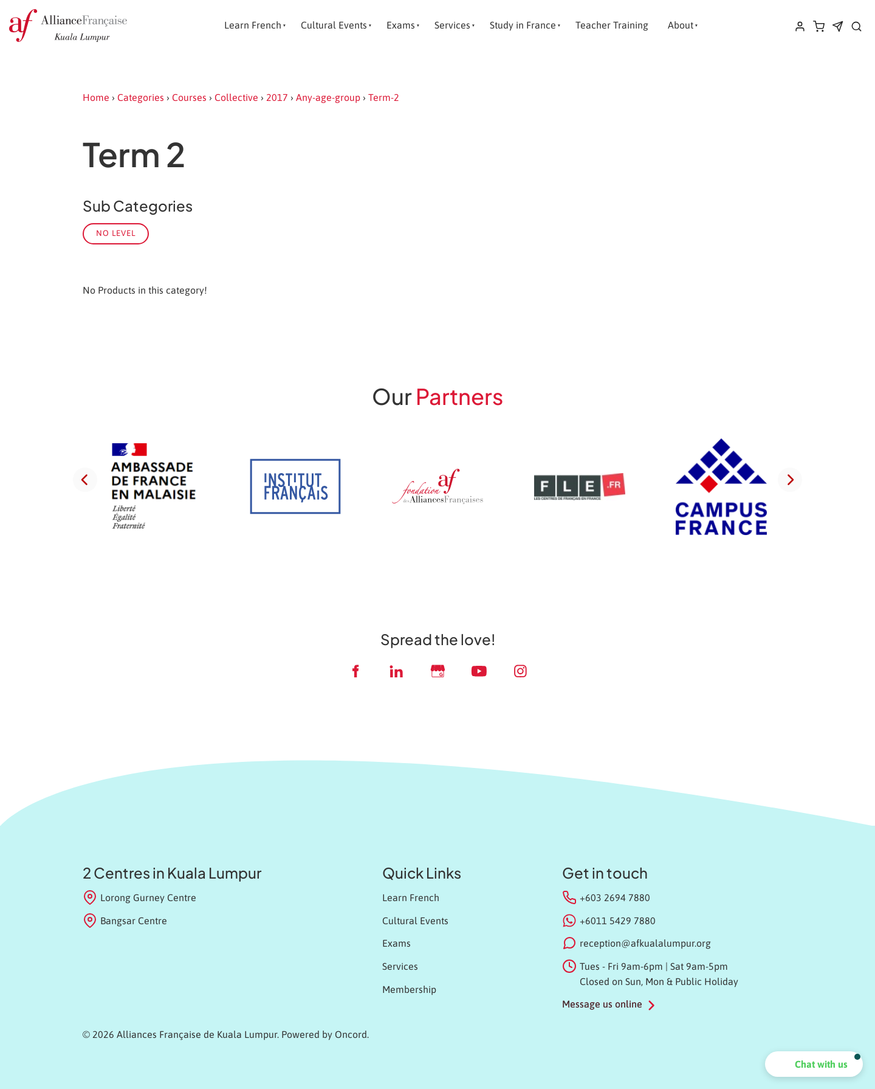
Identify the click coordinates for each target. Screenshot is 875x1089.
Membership (409, 989)
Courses (189, 97)
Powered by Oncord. (325, 1034)
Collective (236, 97)
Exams (400, 24)
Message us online (602, 1003)
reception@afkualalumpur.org (645, 943)
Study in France (523, 24)
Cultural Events (334, 24)
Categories (140, 97)
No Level (116, 233)
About (680, 24)
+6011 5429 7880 (618, 920)
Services (452, 24)
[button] (814, 1064)
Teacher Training (611, 24)
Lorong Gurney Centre (139, 897)
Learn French (252, 24)
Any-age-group (328, 97)
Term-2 (383, 97)
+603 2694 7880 (615, 897)
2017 (277, 97)
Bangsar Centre (125, 920)
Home (96, 97)
